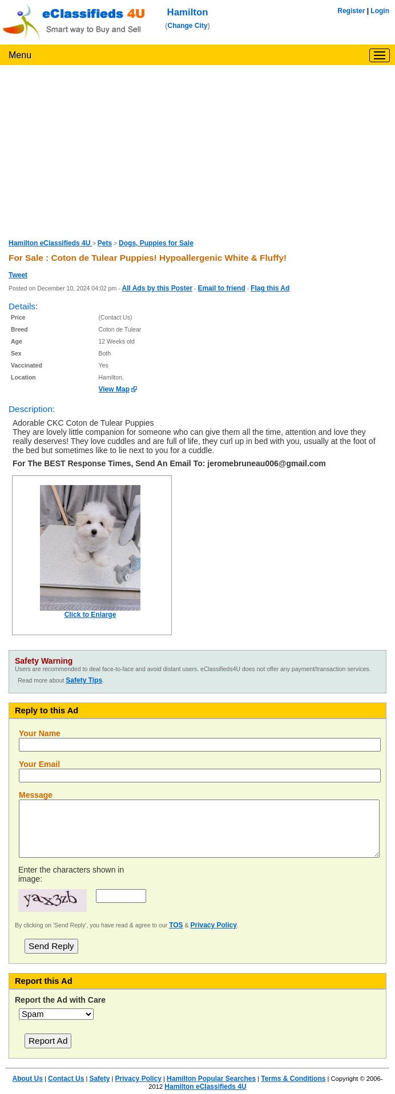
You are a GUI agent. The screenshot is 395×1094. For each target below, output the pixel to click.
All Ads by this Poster (157, 288)
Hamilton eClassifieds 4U (50, 243)
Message (36, 795)
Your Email (39, 764)
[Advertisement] (197, 151)
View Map (114, 389)
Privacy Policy (213, 925)
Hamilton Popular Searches (211, 1079)
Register (351, 11)
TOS (176, 925)
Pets (105, 243)
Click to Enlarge (90, 615)
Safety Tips (84, 680)
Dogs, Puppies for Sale (156, 243)
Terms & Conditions (293, 1079)
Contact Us (66, 1079)
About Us (28, 1079)
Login (379, 11)
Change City (188, 26)
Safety (99, 1079)
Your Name (40, 733)
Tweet (18, 275)
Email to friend (221, 288)
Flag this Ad (270, 288)
